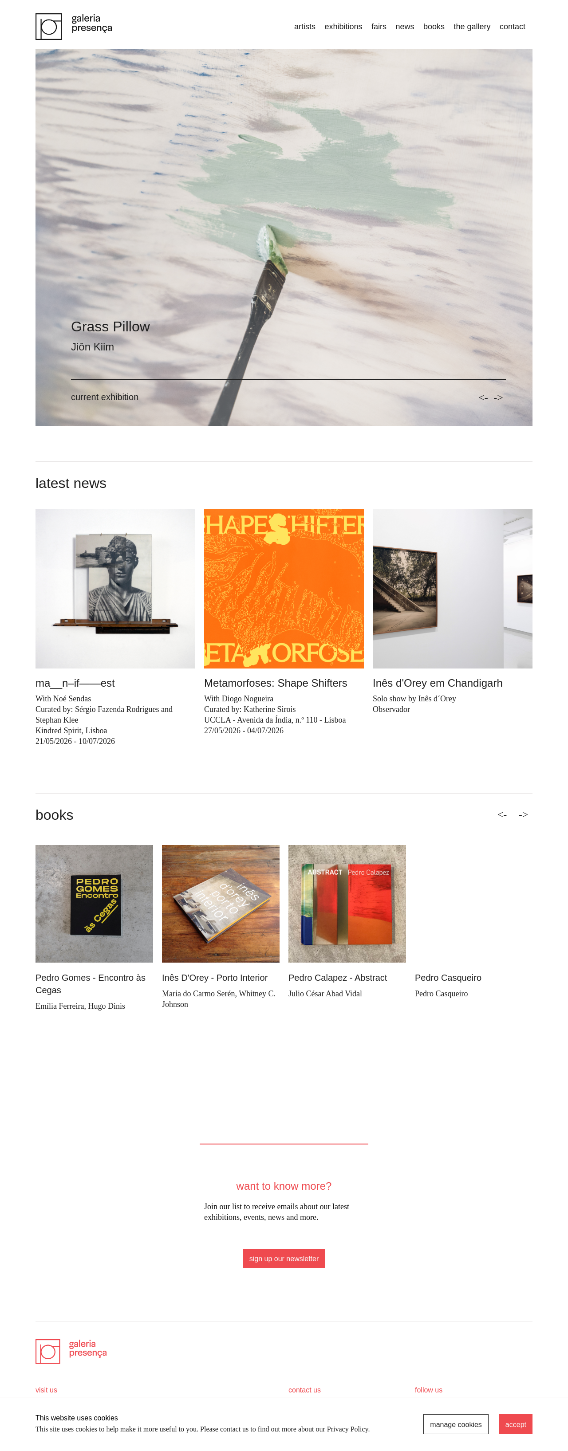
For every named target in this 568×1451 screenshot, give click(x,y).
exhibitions (343, 26)
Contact (512, 26)
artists (305, 26)
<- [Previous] (502, 814)
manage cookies (456, 1424)
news (404, 26)
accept (515, 1424)
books (434, 26)
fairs (379, 26)
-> (498, 397)
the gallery (472, 26)
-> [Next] (524, 814)
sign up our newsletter (284, 1258)
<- (483, 397)
